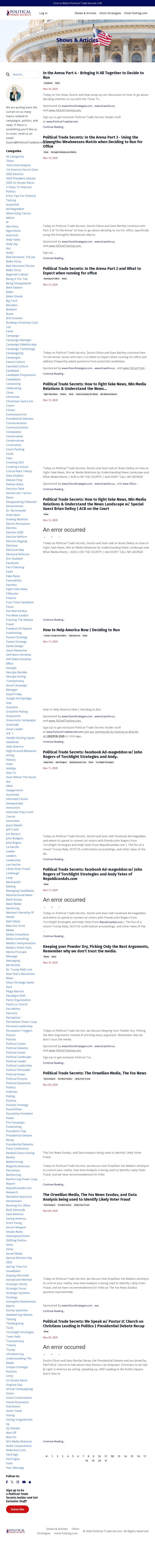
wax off (11, 1433)
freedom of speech (19, 628)
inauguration (14, 790)
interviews (13, 821)
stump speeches (17, 1310)
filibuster (12, 594)
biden (9, 292)
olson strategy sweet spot (20, 985)
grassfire (12, 707)
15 (136, 1510)
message (11, 956)
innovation (13, 808)
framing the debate (19, 620)
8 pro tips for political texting (21, 198)
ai (7, 222)
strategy (11, 1297)
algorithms (13, 231)
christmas (12, 397)
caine (9, 331)
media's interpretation (21, 943)
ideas (9, 786)
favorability (13, 581)
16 (143, 1510)
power (10, 1118)
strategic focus (16, 1289)
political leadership (19, 1066)
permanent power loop (21, 1022)
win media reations (109, 407)
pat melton (13, 1009)
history (11, 760)
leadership (13, 860)
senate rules (14, 1232)
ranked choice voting (20, 1153)
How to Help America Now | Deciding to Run (88, 651)
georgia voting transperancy (16, 679)
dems (9, 497)
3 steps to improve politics (55, 657)
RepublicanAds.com (112, 948)
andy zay (12, 244)
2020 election (14, 174)
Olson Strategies (110, 13)
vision (10, 1393)
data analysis (49, 1118)
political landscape (18, 1057)
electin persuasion (18, 524)
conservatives (15, 441)
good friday (14, 694)
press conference (17, 1149)
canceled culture (17, 366)
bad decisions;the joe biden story (20, 268)
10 (102, 1510)
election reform (16, 537)
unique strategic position (17, 1370)
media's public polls (19, 948)
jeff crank (12, 830)
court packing (15, 449)
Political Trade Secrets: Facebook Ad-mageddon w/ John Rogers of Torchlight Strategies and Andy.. (95, 776)
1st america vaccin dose (22, 170)
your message (15, 1468)
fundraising (13, 633)
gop (9, 703)
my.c (78, 757)
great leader (14, 729)
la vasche (12, 847)
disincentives (14, 506)
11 (109, 1510)
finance (11, 598)
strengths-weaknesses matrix (63, 157)
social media (14, 1253)
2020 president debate (21, 178)
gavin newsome (16, 650)
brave (9, 314)
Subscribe (17, 1509)
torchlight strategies (105, 785)
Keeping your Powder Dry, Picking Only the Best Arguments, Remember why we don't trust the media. (93, 978)
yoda (9, 1463)
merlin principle (16, 952)
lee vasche (13, 864)
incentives (12, 795)
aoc (8, 248)
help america (74, 657)
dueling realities (17, 519)
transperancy (15, 1341)
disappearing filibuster (21, 502)
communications (17, 428)
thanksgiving (14, 1323)
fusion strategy (16, 642)
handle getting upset (20, 738)
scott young (14, 1223)
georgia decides (16, 672)
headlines (12, 742)
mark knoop (14, 900)
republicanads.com (78, 785)
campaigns (13, 358)
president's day (16, 1131)
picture (10, 1035)
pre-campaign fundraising (15, 1125)
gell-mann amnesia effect (18, 661)
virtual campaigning (19, 1389)
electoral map (15, 550)
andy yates (48, 785)
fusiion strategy (16, 637)
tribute (11, 1345)
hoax (9, 764)
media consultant (17, 934)
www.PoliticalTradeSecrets (63, 123)
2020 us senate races (20, 183)
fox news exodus (65, 1118)
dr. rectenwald (16, 511)
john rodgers (61, 785)
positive (11, 1100)
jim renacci (13, 834)
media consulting (17, 939)
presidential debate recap (19, 1138)
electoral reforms (17, 554)
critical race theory (19, 471)
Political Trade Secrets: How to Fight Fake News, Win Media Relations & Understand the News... (92, 398)
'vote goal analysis (18, 165)
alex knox (12, 226)
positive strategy (17, 1105)
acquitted (12, 205)
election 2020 (14, 532)
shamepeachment (18, 1236)
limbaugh (12, 873)
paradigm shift (16, 996)
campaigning (14, 353)
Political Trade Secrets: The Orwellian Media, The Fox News (94, 1109)
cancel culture (15, 362)
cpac (9, 458)
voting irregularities (19, 1420)
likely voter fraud (82, 1118)
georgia (11, 668)
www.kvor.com (16, 1450)
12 (116, 1510)
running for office (51, 285)
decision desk (15, 489)
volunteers (13, 1406)
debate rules (14, 484)
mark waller (14, 904)
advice (10, 218)
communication (16, 423)
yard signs (13, 1459)
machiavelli (13, 882)
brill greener (14, 318)
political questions (18, 1083)
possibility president (19, 1114)
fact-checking (15, 567)
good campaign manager (16, 688)
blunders (12, 305)
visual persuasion (17, 1402)
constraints (13, 445)
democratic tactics (18, 493)
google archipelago (19, 698)
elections (12, 545)
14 (129, 1510)
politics (63, 407)
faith (9, 572)
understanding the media (87, 407)
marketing (13, 908)
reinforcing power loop (21, 1179)
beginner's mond (17, 275)
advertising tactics (18, 213)
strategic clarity (16, 1284)
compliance (13, 432)
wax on (11, 1437)
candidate (48, 85)
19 (96, 1514)
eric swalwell (14, 559)
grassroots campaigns (21, 720)
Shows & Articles (85, 13)
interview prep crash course (19, 814)
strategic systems (18, 1293)
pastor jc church (17, 1004)
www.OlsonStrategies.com (79, 108)
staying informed (17, 1275)
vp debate (13, 1428)
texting (11, 1319)
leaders (11, 856)
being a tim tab (17, 279)
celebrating (13, 388)
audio (9, 253)
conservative (14, 436)
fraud (10, 624)
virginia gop (14, 1385)
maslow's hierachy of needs (20, 915)
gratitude (12, 725)
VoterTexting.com (135, 13)
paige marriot (15, 991)
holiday (11, 768)
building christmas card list (22, 325)
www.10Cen (136, 496)
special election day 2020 (19, 1260)
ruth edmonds (15, 1210)
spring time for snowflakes (16, 1269)
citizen (10, 410)
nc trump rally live (19, 970)
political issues (15, 1053)
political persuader (18, 1070)
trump (10, 1350)
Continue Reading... (54, 129)
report (10, 1184)
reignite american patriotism (18, 1168)
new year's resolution (20, 974)
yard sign (12, 1455)
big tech (11, 301)
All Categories (15, 156)
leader (10, 851)
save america (14, 1214)
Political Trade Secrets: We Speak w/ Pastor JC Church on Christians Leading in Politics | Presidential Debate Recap (91, 1374)
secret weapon (16, 1227)
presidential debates (19, 1144)
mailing (11, 886)
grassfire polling (17, 712)
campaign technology (20, 349)
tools (9, 1328)
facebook (12, 563)
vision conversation (19, 1398)
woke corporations (18, 1446)
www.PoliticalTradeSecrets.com (66, 753)
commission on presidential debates (19, 417)
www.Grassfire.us (109, 108)
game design (14, 646)
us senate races (16, 1380)
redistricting (14, 1162)
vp (8, 1424)
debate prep (14, 480)
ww (100, 1352)
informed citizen (17, 799)
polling (10, 1096)
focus (10, 607)
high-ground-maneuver (21, 751)
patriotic (11, 1013)
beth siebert (14, 288)
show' (10, 1249)
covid (9, 454)
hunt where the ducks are (21, 780)
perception (13, 1017)
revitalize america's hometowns (19, 1199)
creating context (17, 467)
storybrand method (19, 1280)
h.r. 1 (9, 733)
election (11, 528)
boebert (11, 309)
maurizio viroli (15, 926)
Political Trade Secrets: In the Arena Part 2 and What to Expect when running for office (91, 276)
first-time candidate (20, 602)
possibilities (14, 1109)
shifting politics (16, 1240)
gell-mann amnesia (18, 655)
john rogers (14, 843)
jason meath (14, 825)
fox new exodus (64, 1251)
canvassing (13, 384)
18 (89, 1514)
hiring (10, 755)
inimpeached (14, 803)
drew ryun (13, 515)
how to (11, 773)
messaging (13, 961)
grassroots (13, 716)
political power (15, 1074)
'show (10, 161)
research (12, 1192)
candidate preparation (21, 375)
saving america (16, 1219)
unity (9, 1376)
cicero (10, 406)
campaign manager (18, 340)
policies (11, 1039)
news (9, 978)
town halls (13, 1337)
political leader (16, 1061)
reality (10, 1157)
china (9, 392)
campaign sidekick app (21, 344)
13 (122, 1510)
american (12, 235)
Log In (43, 13)
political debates (17, 1048)
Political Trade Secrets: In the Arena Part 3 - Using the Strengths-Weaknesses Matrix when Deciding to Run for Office (94, 145)
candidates (13, 379)
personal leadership (19, 1026)
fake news (13, 576)
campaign (12, 336)
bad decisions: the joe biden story (20, 259)
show (57, 85)
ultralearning (15, 1354)
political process (16, 1079)
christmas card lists (19, 401)
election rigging (16, 541)
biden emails (14, 296)
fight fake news (51, 407)
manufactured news (19, 895)
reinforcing (13, 1175)
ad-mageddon (15, 209)
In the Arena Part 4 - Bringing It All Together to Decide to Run (91, 76)
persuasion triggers (19, 1031)
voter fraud (14, 1411)
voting (10, 1415)
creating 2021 (15, 462)
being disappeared (18, 283)
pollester (12, 1092)
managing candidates (20, 891)
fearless (11, 585)
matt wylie (13, 921)
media (46, 990)
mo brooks (13, 965)
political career (16, 1044)
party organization (18, 1000)
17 (82, 1514)
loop (9, 878)
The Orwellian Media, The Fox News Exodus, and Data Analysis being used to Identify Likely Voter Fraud (94, 1240)
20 (103, 1514)
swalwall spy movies (19, 1315)
